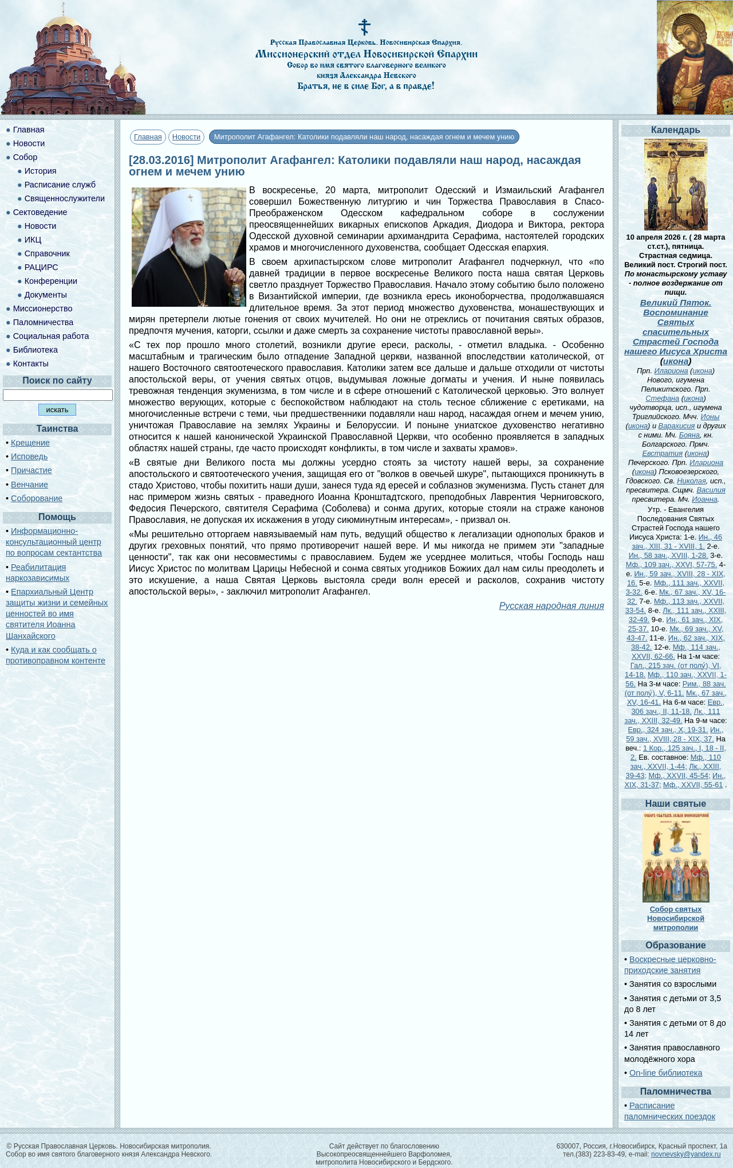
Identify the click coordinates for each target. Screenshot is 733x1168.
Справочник (47, 253)
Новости (186, 136)
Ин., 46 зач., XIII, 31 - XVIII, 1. (677, 541)
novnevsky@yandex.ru (686, 1154)
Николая (691, 480)
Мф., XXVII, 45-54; (679, 775)
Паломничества (43, 322)
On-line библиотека (665, 1072)
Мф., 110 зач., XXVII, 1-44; (675, 762)
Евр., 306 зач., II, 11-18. (677, 707)
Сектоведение (40, 212)
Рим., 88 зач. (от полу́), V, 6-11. (675, 688)
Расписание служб (60, 184)
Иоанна (705, 499)
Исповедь (29, 456)
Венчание (29, 484)
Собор (25, 157)
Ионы (710, 416)
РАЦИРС (41, 267)
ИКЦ (33, 239)
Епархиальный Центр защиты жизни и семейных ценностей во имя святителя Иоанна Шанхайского (57, 613)
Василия (710, 490)
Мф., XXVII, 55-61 (693, 784)
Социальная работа (51, 336)
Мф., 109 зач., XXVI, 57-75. (671, 564)
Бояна (689, 435)
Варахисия (677, 425)
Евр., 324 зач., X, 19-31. (668, 729)
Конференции (51, 281)
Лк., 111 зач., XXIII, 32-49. (672, 716)
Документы (46, 294)
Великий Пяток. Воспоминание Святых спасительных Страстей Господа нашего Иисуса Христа (675, 327)
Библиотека (35, 349)
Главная (148, 136)
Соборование (36, 498)
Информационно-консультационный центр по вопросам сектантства (54, 541)
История (41, 170)
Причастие (31, 470)
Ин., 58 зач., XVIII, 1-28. (668, 555)
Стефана (662, 398)
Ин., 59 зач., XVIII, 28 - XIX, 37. (674, 734)
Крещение (30, 442)
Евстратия (662, 453)
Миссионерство (43, 308)
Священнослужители (65, 198)
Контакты (31, 363)
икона (675, 361)
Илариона (671, 370)
